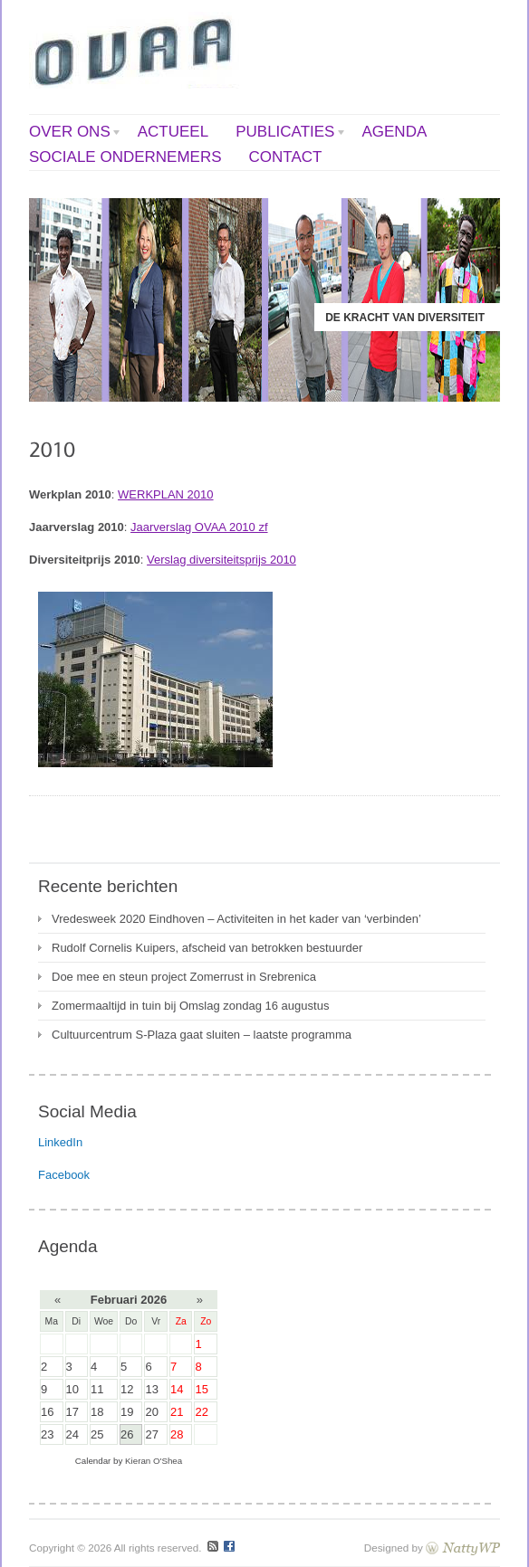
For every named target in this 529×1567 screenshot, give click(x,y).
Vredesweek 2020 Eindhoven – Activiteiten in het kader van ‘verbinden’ (236, 919)
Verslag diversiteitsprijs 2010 (221, 559)
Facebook (64, 1175)
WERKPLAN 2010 (166, 494)
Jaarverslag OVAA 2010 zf (199, 527)
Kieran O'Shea (153, 1461)
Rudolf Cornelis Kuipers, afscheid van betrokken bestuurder (207, 947)
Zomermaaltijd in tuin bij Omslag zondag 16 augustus (190, 1005)
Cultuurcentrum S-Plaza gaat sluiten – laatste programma (201, 1034)
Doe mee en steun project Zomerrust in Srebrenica (184, 976)
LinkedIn (60, 1142)
